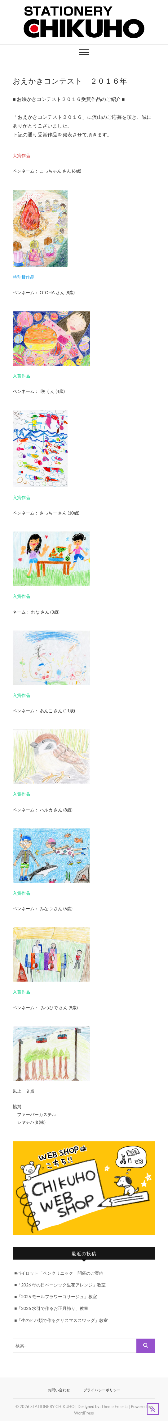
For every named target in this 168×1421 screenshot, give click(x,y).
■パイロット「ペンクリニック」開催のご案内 (59, 1273)
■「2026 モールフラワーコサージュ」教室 (55, 1296)
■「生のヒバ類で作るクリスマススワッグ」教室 (61, 1320)
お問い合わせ (59, 1390)
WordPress (84, 1413)
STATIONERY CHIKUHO (52, 1406)
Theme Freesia (114, 1406)
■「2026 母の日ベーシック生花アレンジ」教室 (60, 1284)
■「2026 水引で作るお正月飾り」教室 (51, 1308)
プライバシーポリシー (102, 1390)
